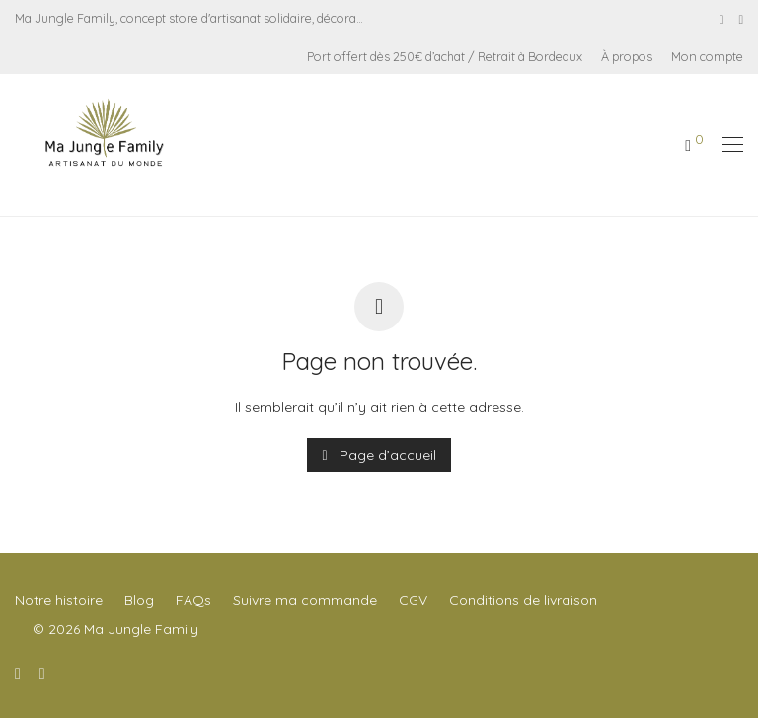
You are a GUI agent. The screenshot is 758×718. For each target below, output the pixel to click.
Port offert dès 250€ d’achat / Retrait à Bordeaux (444, 56)
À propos (626, 56)
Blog (139, 600)
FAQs (193, 600)
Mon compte (707, 56)
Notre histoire (59, 600)
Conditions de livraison (523, 600)
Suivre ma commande (305, 600)
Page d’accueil (378, 455)
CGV (413, 600)
